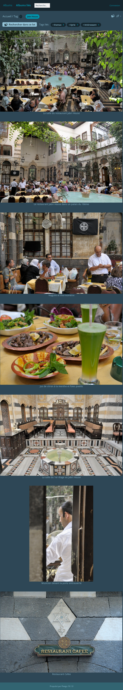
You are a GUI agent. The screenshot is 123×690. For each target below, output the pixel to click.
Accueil (7, 16)
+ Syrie (73, 24)
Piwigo (64, 686)
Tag (16, 16)
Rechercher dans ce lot (22, 24)
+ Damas (58, 24)
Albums (7, 5)
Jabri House (32, 16)
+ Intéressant (91, 24)
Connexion (115, 5)
